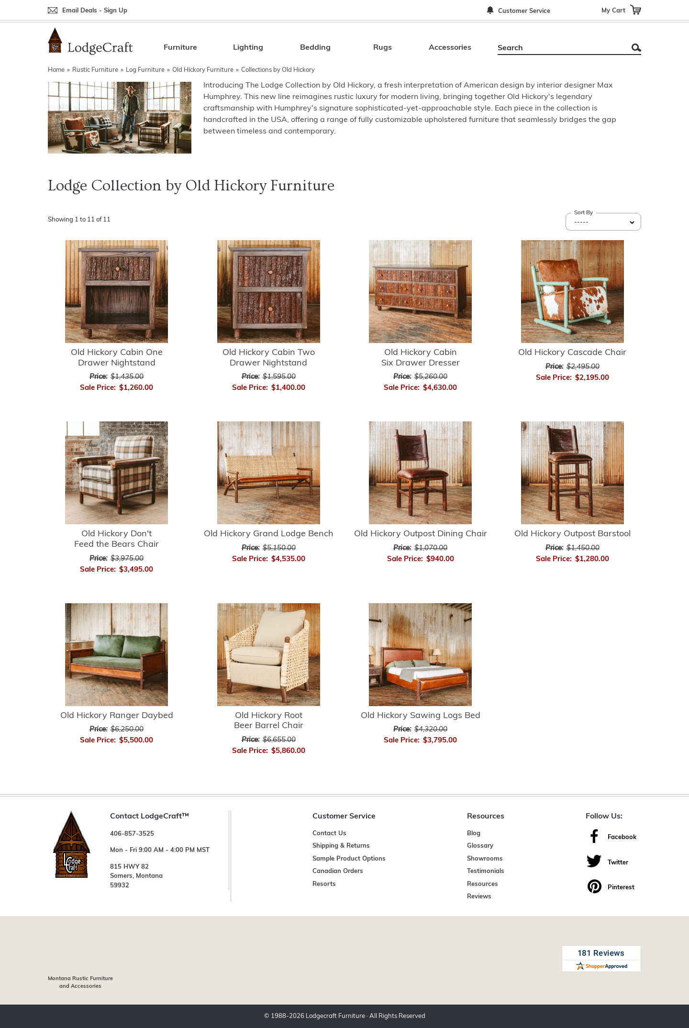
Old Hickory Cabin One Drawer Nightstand (117, 358)
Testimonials (485, 871)
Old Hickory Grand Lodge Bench (268, 534)
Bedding (315, 48)
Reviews (479, 897)
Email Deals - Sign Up (94, 11)
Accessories (450, 48)
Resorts (324, 884)
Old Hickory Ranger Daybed (116, 715)
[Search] (559, 48)
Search (636, 48)
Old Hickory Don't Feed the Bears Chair (116, 539)
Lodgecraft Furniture (335, 1016)
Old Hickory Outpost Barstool (572, 534)
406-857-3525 (132, 834)
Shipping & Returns (341, 846)
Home (56, 70)
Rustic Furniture (95, 70)
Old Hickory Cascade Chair (572, 352)
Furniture (180, 48)
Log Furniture (145, 70)
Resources (482, 884)
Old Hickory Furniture (202, 70)
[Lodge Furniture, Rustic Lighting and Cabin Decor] (90, 41)
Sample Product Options (349, 859)
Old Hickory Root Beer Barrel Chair (268, 721)
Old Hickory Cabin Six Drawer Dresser (420, 358)
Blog (473, 833)
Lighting (248, 48)
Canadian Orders (337, 871)
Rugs (382, 48)
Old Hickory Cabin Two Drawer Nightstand (268, 358)
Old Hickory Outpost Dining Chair (420, 534)
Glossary (480, 846)
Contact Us (329, 833)
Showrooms (485, 859)
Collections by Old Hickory (278, 70)
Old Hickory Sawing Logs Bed (420, 715)
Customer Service (524, 11)
